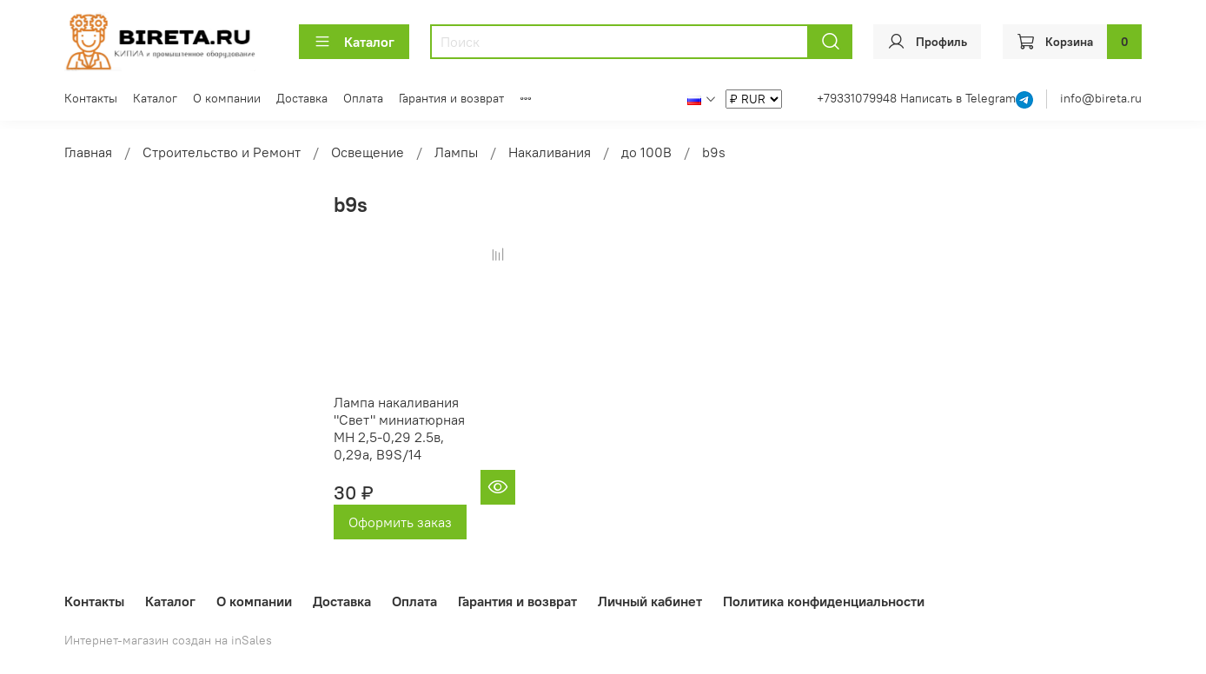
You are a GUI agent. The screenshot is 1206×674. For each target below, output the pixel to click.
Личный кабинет (650, 601)
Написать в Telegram (958, 98)
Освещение (367, 152)
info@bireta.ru (1101, 98)
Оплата (363, 98)
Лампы (456, 152)
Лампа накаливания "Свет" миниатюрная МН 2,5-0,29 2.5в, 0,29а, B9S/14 (399, 428)
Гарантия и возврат (451, 98)
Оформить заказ (400, 522)
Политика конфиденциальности (823, 601)
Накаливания (549, 152)
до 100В (646, 152)
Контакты (90, 98)
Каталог (354, 41)
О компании (227, 98)
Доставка (302, 98)
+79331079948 (858, 98)
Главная (88, 152)
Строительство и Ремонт (221, 152)
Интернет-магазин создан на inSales (168, 640)
